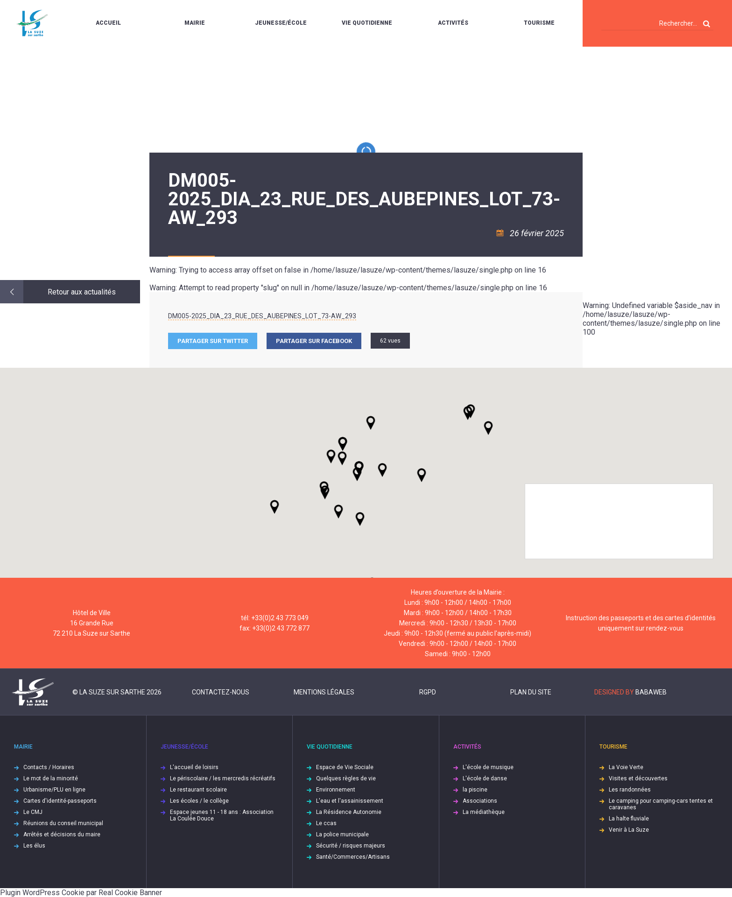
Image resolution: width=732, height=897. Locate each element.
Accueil (108, 23)
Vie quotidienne (367, 23)
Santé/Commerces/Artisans (353, 857)
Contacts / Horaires (48, 767)
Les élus (34, 845)
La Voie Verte (626, 767)
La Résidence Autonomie (348, 812)
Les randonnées (630, 789)
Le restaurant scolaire (198, 789)
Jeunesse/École (281, 23)
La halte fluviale (629, 818)
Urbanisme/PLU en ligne (54, 789)
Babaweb (651, 692)
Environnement (335, 789)
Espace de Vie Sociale (344, 767)
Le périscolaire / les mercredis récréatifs (222, 778)
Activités (453, 23)
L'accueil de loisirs (194, 767)
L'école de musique (488, 767)
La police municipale (342, 834)
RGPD (427, 692)
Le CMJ (32, 812)
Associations (480, 801)
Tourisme (539, 23)
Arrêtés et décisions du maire (61, 834)
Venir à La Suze (629, 830)
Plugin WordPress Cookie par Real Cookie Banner (81, 892)
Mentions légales (324, 692)
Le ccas (326, 823)
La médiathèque (484, 812)
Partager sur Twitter (212, 340)
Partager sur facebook (314, 340)
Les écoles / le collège (199, 801)
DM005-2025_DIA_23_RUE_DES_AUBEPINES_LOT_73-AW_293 (262, 316)
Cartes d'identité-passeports (60, 801)
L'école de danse (485, 778)
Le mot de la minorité (50, 778)
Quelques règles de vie (346, 778)
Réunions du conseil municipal (63, 823)
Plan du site (530, 692)
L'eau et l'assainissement (349, 801)
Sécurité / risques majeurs (350, 845)
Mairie (194, 23)
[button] (382, 470)
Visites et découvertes (638, 778)
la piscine (475, 789)
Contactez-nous (220, 692)
